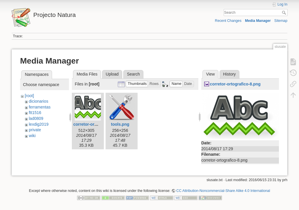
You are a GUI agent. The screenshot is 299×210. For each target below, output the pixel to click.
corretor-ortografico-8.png (98, 124)
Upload (112, 74)
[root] (29, 95)
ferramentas (40, 107)
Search (284, 12)
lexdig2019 (39, 124)
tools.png (120, 124)
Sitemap (280, 21)
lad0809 (36, 118)
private (35, 129)
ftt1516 (35, 112)
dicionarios (38, 101)
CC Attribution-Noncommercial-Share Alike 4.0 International (223, 191)
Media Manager (258, 21)
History (229, 74)
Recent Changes (228, 21)
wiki (32, 135)
